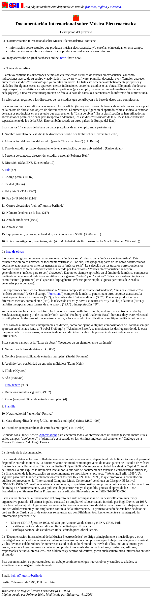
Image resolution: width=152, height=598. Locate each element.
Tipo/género (12, 385)
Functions (54, 293)
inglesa (102, 7)
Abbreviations (48, 435)
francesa (90, 7)
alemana (115, 7)
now (63, 58)
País (7, 169)
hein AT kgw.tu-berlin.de (27, 575)
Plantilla (10, 406)
